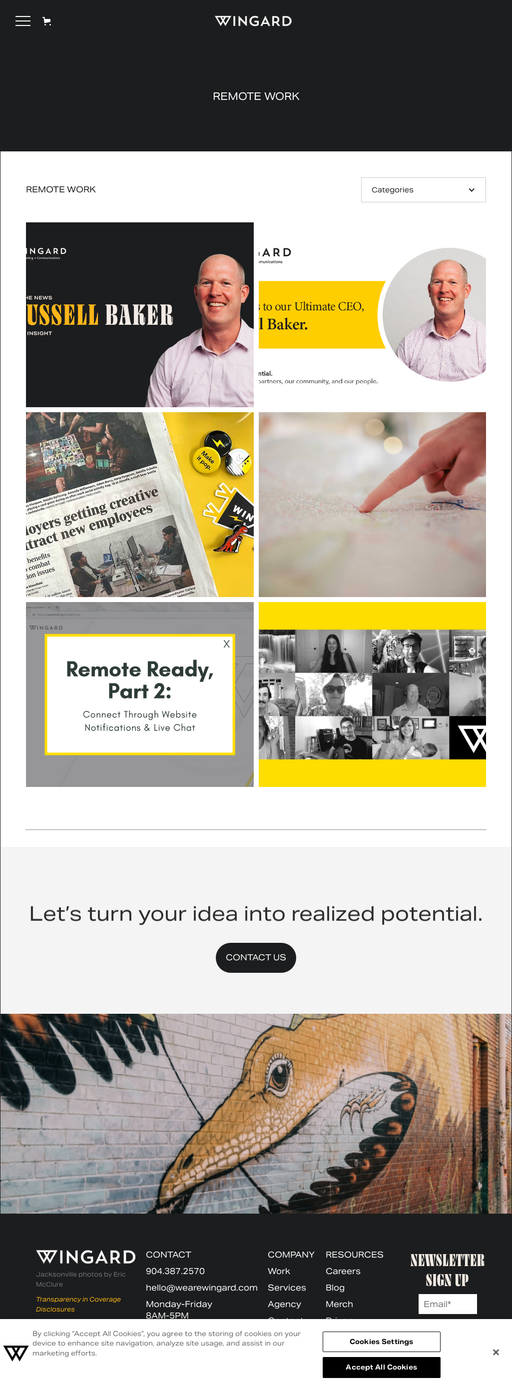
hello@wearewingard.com (202, 1288)
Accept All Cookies (381, 1367)
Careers (343, 1271)
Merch (339, 1304)
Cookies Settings (381, 1342)
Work (279, 1271)
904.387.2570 (175, 1271)
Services (287, 1288)
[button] (22, 21)
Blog (335, 1288)
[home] (249, 20)
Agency (284, 1304)
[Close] (496, 1352)
